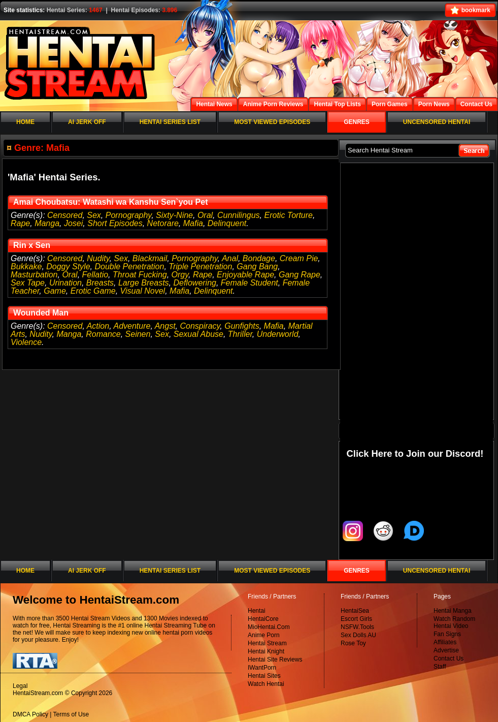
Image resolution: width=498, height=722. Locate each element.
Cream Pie (299, 258)
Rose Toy (353, 643)
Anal (230, 258)
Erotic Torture (288, 215)
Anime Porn (264, 635)
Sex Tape (28, 282)
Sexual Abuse (198, 334)
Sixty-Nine (174, 215)
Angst (165, 326)
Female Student (249, 282)
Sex (94, 215)
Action (98, 326)
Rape (20, 223)
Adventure (131, 326)
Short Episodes (115, 223)
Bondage (259, 258)
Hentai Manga (453, 610)
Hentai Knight (266, 651)
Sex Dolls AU (358, 635)
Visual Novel (142, 291)
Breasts (100, 282)
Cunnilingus (238, 215)
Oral (205, 215)
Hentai (256, 610)
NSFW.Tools (357, 627)
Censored (64, 215)
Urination (65, 282)
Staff (440, 666)
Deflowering (194, 282)
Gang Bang (257, 266)
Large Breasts (143, 282)
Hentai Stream (267, 643)
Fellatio (95, 274)
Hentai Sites (264, 675)
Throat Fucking (140, 274)
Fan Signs (447, 634)
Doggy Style (68, 266)
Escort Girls (356, 618)
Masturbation (34, 274)
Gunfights (241, 326)
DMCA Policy (30, 714)
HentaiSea (355, 610)
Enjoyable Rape (245, 274)
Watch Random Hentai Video (454, 622)
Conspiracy (200, 326)
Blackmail (149, 258)
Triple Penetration (200, 266)
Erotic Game (93, 291)
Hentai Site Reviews (275, 659)
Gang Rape (299, 274)
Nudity (98, 258)
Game (55, 291)
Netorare (163, 223)
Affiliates (445, 642)
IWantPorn (262, 667)
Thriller (240, 334)
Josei (73, 223)
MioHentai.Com (269, 627)
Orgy (180, 274)
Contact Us (448, 658)
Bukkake (26, 266)
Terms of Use (71, 714)
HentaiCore (263, 618)
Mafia (193, 223)
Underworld (277, 334)
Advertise (446, 650)
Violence (26, 342)
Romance (103, 334)
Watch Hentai (266, 683)
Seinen (138, 334)
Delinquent (227, 223)
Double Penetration (129, 266)
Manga (47, 223)
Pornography (128, 215)
